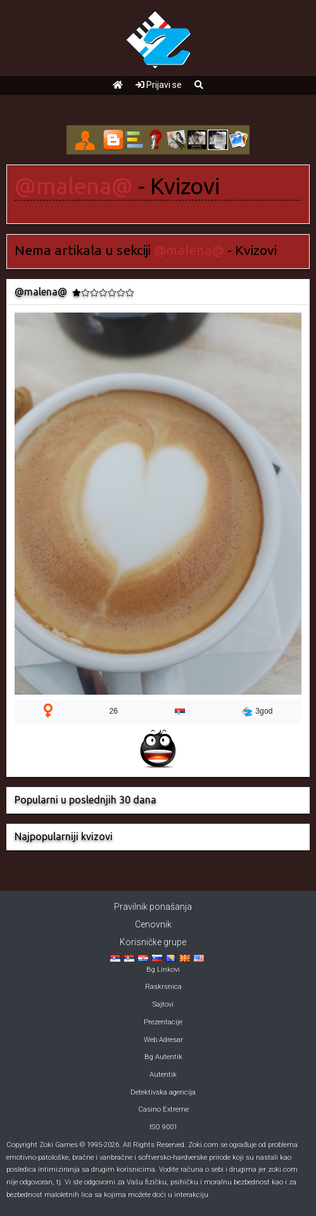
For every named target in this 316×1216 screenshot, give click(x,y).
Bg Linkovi (163, 969)
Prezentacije (163, 1022)
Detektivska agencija (163, 1092)
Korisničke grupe (153, 942)
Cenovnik (153, 924)
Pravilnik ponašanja (153, 907)
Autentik (163, 1074)
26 (114, 711)
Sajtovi (163, 1004)
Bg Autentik (163, 1057)
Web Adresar (163, 1040)
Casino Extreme (163, 1109)
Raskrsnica (163, 987)
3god (257, 712)
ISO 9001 (163, 1127)
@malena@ (74, 186)
